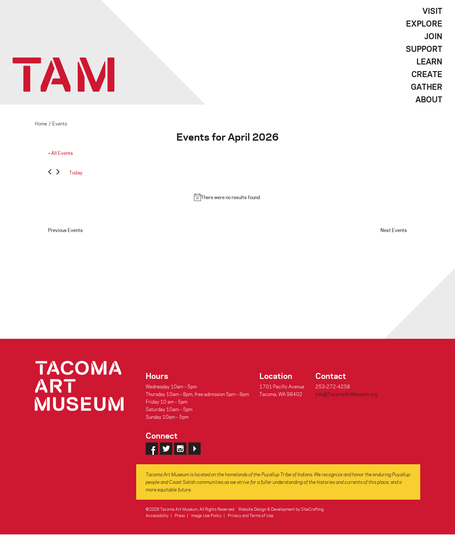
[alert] (227, 197)
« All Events (60, 153)
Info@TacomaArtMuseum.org (346, 394)
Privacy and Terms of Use (250, 515)
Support (424, 49)
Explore (424, 23)
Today (75, 172)
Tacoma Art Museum (63, 75)
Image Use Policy (206, 515)
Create (426, 74)
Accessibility (157, 515)
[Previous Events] (50, 173)
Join (433, 36)
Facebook (152, 448)
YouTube (194, 448)
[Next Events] (58, 173)
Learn (429, 61)
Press (180, 515)
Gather (426, 87)
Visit (432, 11)
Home (41, 123)
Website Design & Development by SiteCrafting (281, 509)
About (429, 99)
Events (59, 123)
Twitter (166, 448)
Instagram (180, 448)
